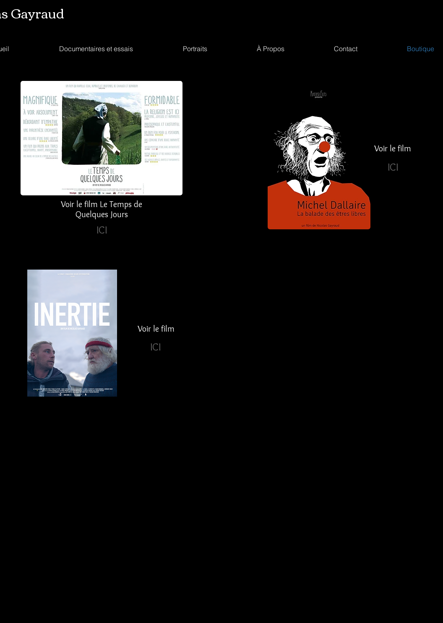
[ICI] (101, 229)
